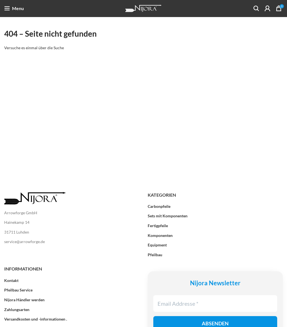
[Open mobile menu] (14, 8)
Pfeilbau (155, 254)
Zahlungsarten (16, 309)
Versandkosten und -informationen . (35, 319)
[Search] (256, 8)
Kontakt (11, 280)
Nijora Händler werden (24, 299)
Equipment (157, 245)
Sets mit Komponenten (168, 215)
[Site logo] (143, 8)
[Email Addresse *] (215, 303)
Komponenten (160, 235)
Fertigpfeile (158, 225)
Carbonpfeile (159, 206)
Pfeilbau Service (18, 290)
